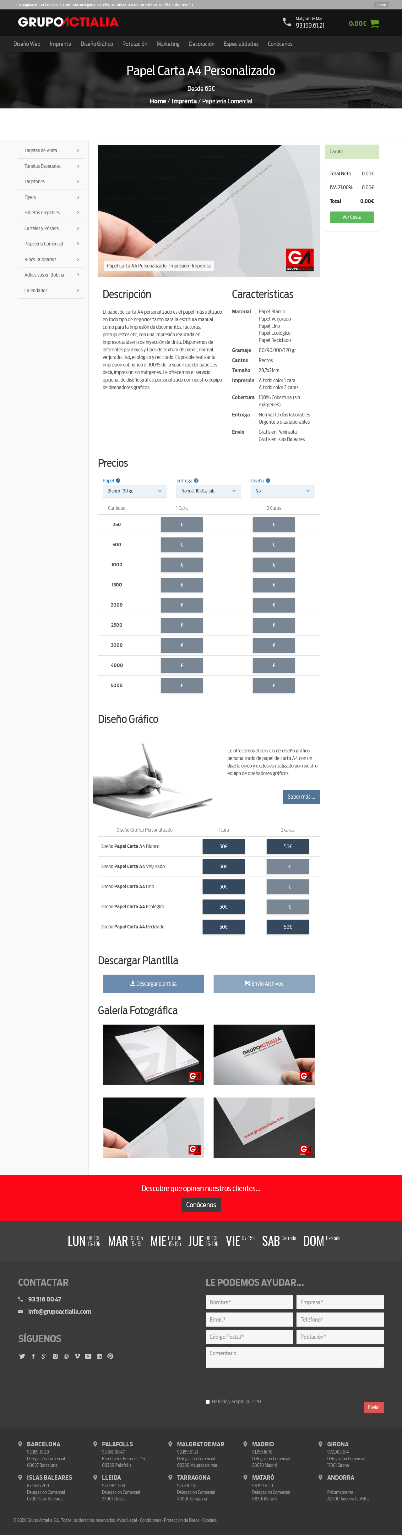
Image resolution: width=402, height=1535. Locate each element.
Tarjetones (34, 181)
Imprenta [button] (60, 44)
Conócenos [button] (280, 44)
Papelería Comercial (43, 244)
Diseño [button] (260, 481)
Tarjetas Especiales (42, 166)
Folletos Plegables (42, 213)
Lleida (111, 1477)
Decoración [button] (202, 44)
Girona (338, 1444)
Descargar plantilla (153, 984)
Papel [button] (111, 481)
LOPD (255, 1402)
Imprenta (184, 101)
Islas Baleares (49, 1477)
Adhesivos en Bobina (44, 275)
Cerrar (382, 4)
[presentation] (253, 1383)
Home (158, 101)
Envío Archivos (264, 984)
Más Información (179, 4)
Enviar (374, 1407)
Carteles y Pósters (41, 228)
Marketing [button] (168, 44)
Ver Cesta (351, 217)
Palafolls (117, 1444)
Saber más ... (301, 797)
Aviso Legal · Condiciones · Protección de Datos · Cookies (166, 1520)
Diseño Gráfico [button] (97, 44)
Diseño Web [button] (27, 44)
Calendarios (35, 291)
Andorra (340, 1477)
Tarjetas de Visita (40, 150)
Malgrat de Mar (200, 1444)
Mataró (263, 1477)
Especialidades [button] (241, 44)
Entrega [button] (187, 481)
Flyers (30, 197)
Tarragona (193, 1477)
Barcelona (43, 1444)
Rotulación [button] (134, 44)
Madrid (263, 1444)
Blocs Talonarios (40, 259)
